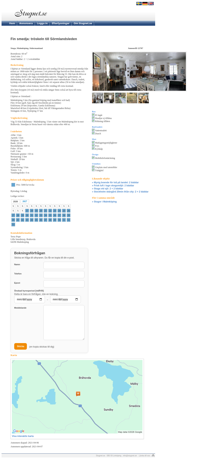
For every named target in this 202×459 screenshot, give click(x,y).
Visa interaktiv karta (23, 436)
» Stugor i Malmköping (104, 201)
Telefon (18, 273)
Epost (17, 283)
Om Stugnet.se (83, 23)
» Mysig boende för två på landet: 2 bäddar (115, 182)
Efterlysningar (61, 23)
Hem (12, 23)
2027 (24, 201)
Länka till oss (144, 456)
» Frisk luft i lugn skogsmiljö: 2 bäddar (113, 185)
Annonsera (26, 23)
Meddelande (20, 308)
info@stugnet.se (130, 456)
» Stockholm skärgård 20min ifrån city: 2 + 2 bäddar (120, 191)
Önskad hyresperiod (29, 290)
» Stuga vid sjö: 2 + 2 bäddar (107, 188)
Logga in (42, 23)
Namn (17, 264)
